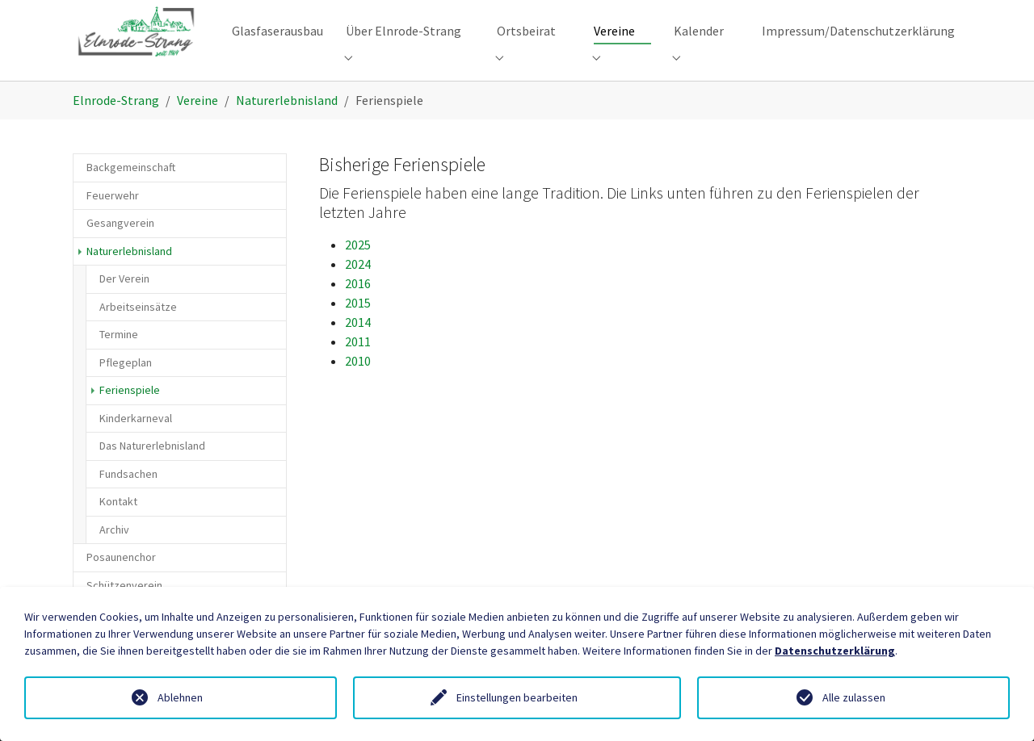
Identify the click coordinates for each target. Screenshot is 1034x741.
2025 (358, 270)
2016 (358, 309)
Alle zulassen (853, 697)
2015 (358, 328)
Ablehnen (180, 697)
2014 (358, 348)
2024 (358, 290)
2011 (358, 367)
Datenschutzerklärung (835, 650)
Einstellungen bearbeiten (517, 697)
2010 (358, 387)
